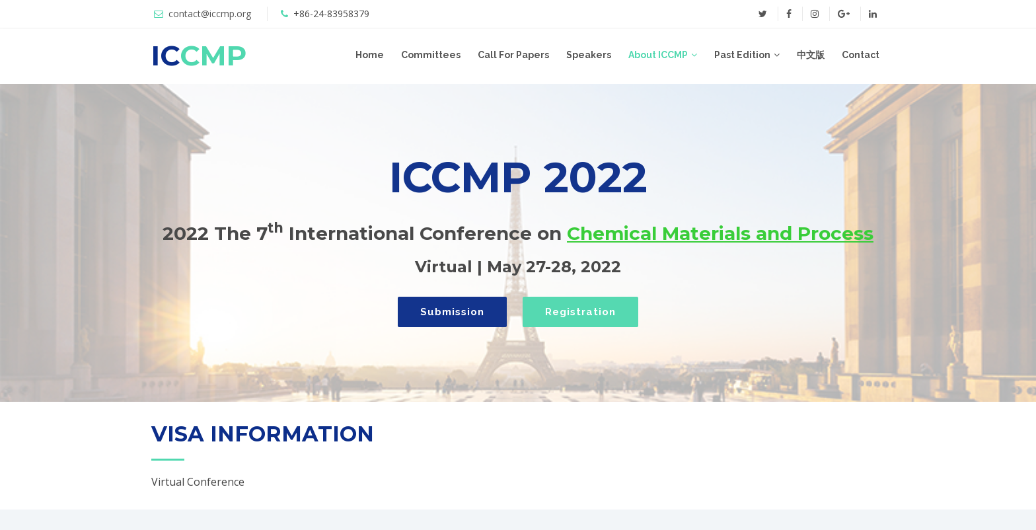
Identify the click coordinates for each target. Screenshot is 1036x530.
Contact (860, 55)
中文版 (811, 55)
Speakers (588, 55)
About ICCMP (658, 55)
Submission (452, 312)
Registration (580, 312)
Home (369, 55)
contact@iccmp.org (209, 13)
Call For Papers (513, 55)
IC (198, 55)
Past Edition (742, 55)
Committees (431, 55)
